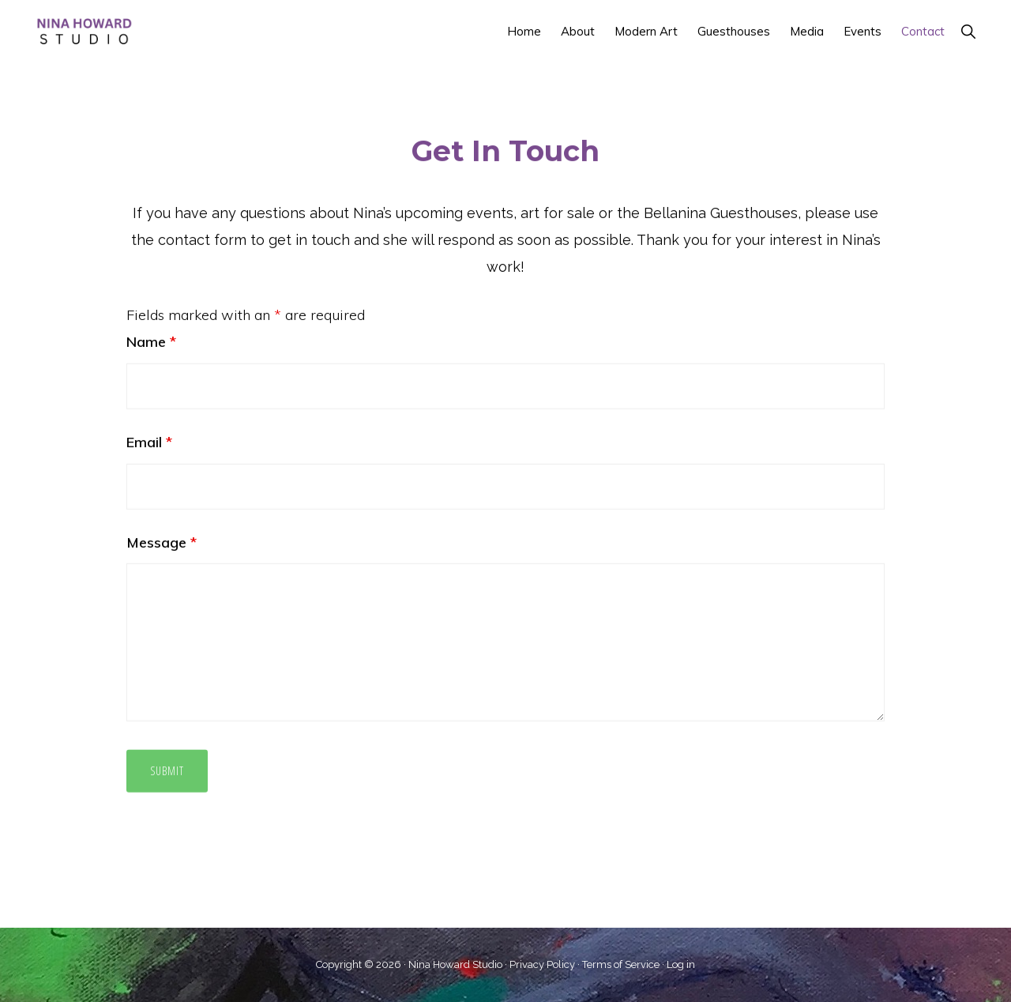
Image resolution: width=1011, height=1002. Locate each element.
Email (149, 423)
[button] (968, 31)
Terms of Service (621, 964)
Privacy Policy (542, 964)
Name (151, 323)
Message (161, 523)
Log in (681, 964)
